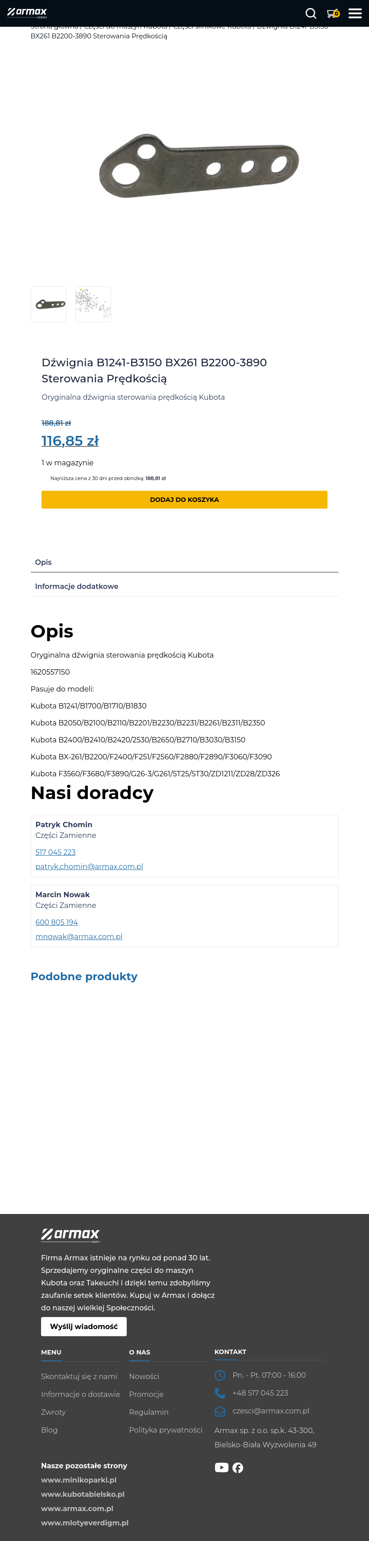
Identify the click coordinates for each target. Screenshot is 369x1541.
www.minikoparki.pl (78, 1480)
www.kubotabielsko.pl (82, 1494)
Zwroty (53, 1412)
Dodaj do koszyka (184, 500)
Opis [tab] (43, 562)
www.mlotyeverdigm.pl (85, 1523)
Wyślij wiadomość (84, 1326)
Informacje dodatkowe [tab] (77, 586)
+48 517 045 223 (260, 1393)
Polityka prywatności (166, 1430)
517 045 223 (56, 852)
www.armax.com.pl (77, 1508)
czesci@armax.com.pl (270, 1411)
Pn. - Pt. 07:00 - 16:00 (269, 1375)
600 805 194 (57, 922)
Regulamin (149, 1412)
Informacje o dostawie (80, 1394)
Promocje (146, 1394)
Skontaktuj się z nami (79, 1376)
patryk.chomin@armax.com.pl (89, 866)
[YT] (222, 1467)
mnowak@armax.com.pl (79, 936)
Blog (49, 1430)
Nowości (144, 1376)
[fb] (237, 1467)
